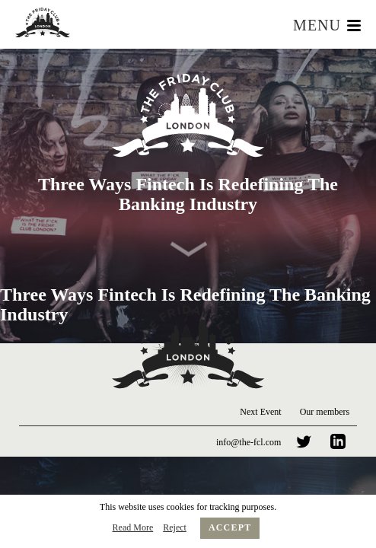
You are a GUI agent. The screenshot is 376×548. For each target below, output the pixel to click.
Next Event (260, 411)
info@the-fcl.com (248, 442)
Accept (230, 527)
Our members (325, 411)
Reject (174, 527)
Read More (133, 527)
